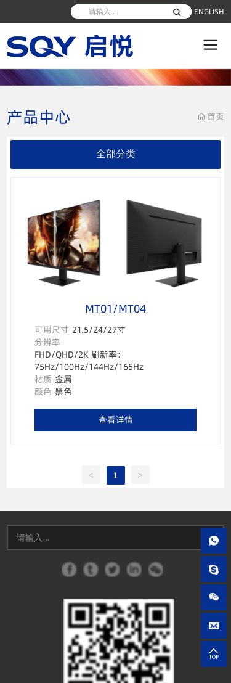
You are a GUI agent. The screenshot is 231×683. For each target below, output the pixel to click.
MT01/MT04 (115, 308)
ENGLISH (209, 11)
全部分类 (116, 154)
